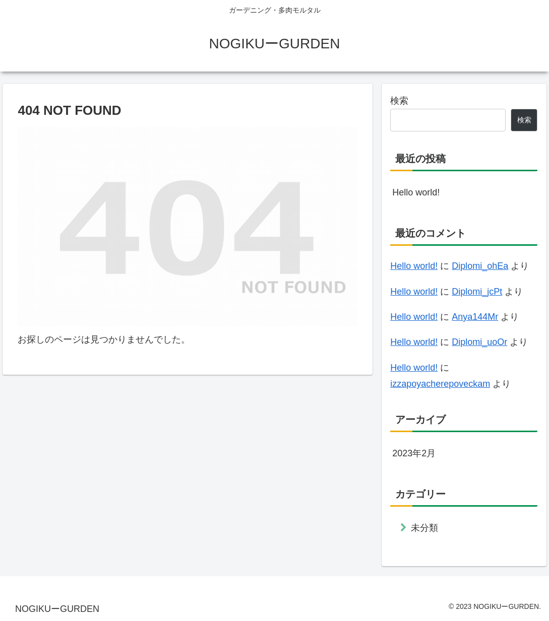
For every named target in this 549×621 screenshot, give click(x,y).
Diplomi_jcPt (477, 292)
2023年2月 (414, 453)
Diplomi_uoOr (479, 342)
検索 (399, 101)
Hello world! (416, 192)
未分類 (424, 528)
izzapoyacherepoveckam (440, 384)
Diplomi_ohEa (480, 266)
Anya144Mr (475, 317)
